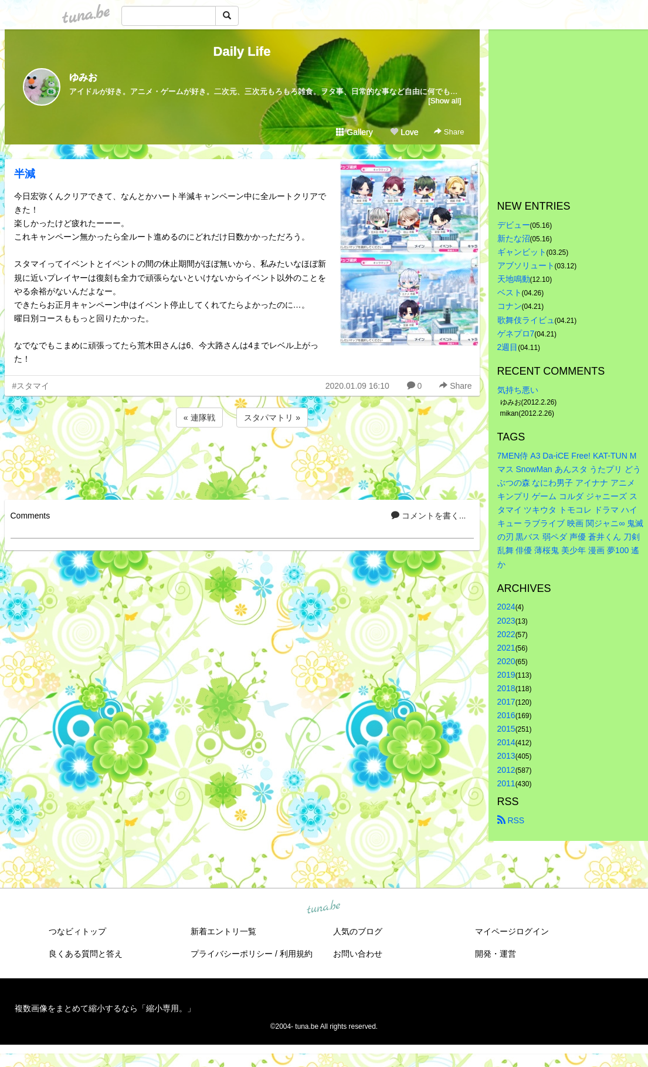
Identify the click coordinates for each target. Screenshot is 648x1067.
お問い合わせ (357, 953)
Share (449, 131)
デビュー (513, 225)
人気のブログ (357, 931)
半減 (24, 174)
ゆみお (83, 77)
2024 (506, 606)
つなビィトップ (77, 931)
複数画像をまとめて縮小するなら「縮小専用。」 (105, 1008)
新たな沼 (513, 238)
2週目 (507, 347)
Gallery (354, 132)
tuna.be (324, 907)
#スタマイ (31, 386)
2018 (506, 688)
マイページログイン (512, 931)
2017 (506, 701)
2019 (506, 674)
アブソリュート (526, 265)
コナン (509, 306)
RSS (511, 820)
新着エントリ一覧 (223, 931)
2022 (506, 634)
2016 (506, 715)
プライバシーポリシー (232, 953)
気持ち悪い (517, 390)
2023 (506, 620)
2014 (506, 742)
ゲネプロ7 (516, 333)
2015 (506, 728)
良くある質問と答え (86, 953)
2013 (506, 755)
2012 (506, 770)
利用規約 (296, 953)
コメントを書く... (428, 515)
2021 (506, 647)
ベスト (509, 292)
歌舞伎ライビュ (526, 320)
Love (404, 132)
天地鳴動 (513, 279)
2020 (506, 661)
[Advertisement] (242, 461)
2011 (506, 783)
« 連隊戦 (199, 417)
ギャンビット (522, 252)
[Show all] (444, 100)
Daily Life (242, 51)
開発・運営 (495, 953)
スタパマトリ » (272, 417)
